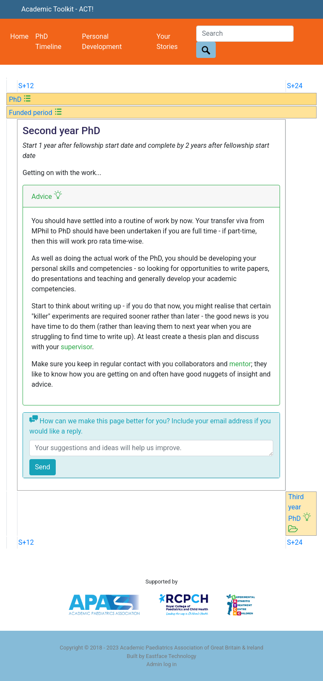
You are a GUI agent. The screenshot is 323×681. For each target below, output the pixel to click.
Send (42, 467)
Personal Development (102, 41)
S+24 (295, 86)
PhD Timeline (48, 41)
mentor (240, 364)
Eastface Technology (171, 656)
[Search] (245, 34)
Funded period (36, 113)
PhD (20, 99)
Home (19, 36)
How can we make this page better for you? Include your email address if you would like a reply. (150, 425)
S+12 (26, 86)
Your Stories (167, 41)
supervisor (76, 347)
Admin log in (161, 664)
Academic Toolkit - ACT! (57, 9)
